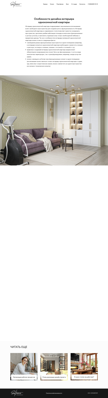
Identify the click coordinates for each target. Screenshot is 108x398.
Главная (45, 4)
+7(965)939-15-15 (93, 4)
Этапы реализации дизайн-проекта (54, 377)
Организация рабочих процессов (24, 377)
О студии (74, 4)
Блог (67, 4)
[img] (84, 366)
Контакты (82, 4)
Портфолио (60, 4)
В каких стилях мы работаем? (84, 377)
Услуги (52, 4)
